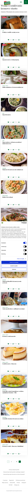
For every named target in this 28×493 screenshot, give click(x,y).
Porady (18, 482)
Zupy (3, 58)
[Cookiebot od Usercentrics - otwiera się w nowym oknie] (21, 223)
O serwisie (5, 480)
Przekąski (4, 389)
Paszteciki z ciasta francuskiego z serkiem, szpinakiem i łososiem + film (13, 392)
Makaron (4, 168)
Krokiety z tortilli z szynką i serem (10, 32)
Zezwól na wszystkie (14, 262)
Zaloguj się (16, 485)
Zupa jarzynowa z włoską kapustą (10, 59)
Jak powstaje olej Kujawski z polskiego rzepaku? (14, 472)
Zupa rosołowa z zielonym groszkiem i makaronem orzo (12, 142)
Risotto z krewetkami (7, 197)
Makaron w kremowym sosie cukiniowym (12, 169)
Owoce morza (5, 195)
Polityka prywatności (20, 480)
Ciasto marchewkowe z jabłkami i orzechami (13, 309)
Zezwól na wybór (14, 265)
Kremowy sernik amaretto (9, 336)
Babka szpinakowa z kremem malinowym (12, 87)
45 (16, 461)
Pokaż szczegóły (20, 258)
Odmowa (14, 269)
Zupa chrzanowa (6, 114)
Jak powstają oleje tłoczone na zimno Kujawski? (14, 474)
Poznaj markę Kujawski (14, 469)
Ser (3, 30)
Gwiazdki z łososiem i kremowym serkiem (12, 418)
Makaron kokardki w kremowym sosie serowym (11, 282)
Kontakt (10, 485)
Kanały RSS (12, 482)
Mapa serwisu (5, 482)
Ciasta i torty (5, 85)
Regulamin (11, 480)
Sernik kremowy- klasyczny (9, 364)
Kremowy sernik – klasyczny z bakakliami (12, 446)
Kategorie (24, 482)
